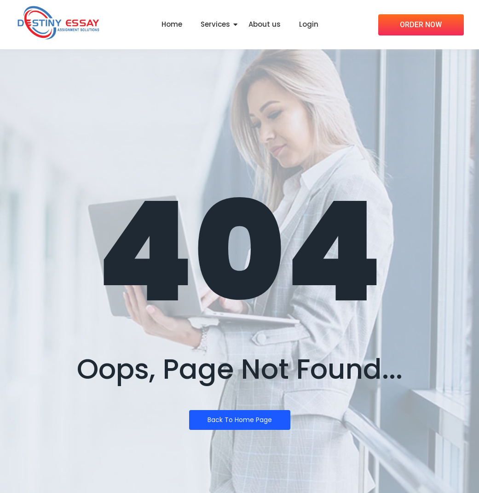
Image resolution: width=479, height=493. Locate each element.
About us (264, 24)
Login (308, 24)
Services (215, 24)
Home (172, 24)
